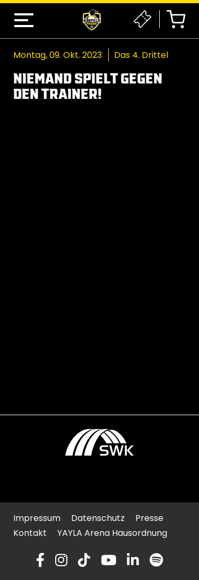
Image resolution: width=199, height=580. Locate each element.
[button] (23, 20)
